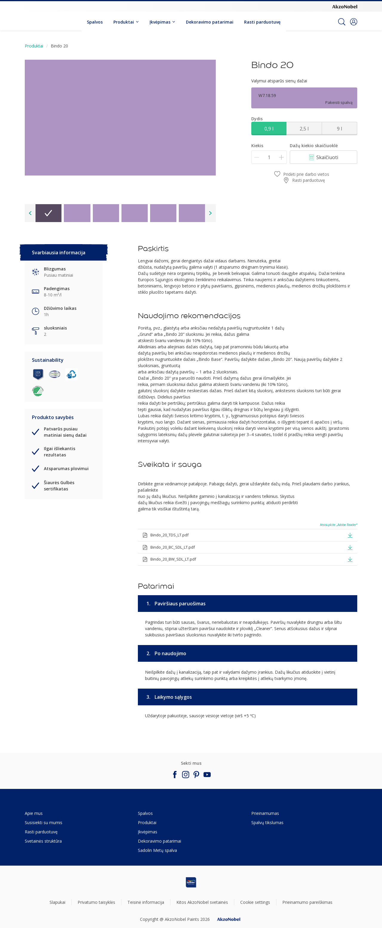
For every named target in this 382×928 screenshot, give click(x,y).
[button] (353, 21)
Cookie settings (255, 902)
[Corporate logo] (344, 6)
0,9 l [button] (268, 128)
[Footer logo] (191, 882)
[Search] (341, 21)
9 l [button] (339, 128)
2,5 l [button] (304, 128)
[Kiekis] (269, 157)
